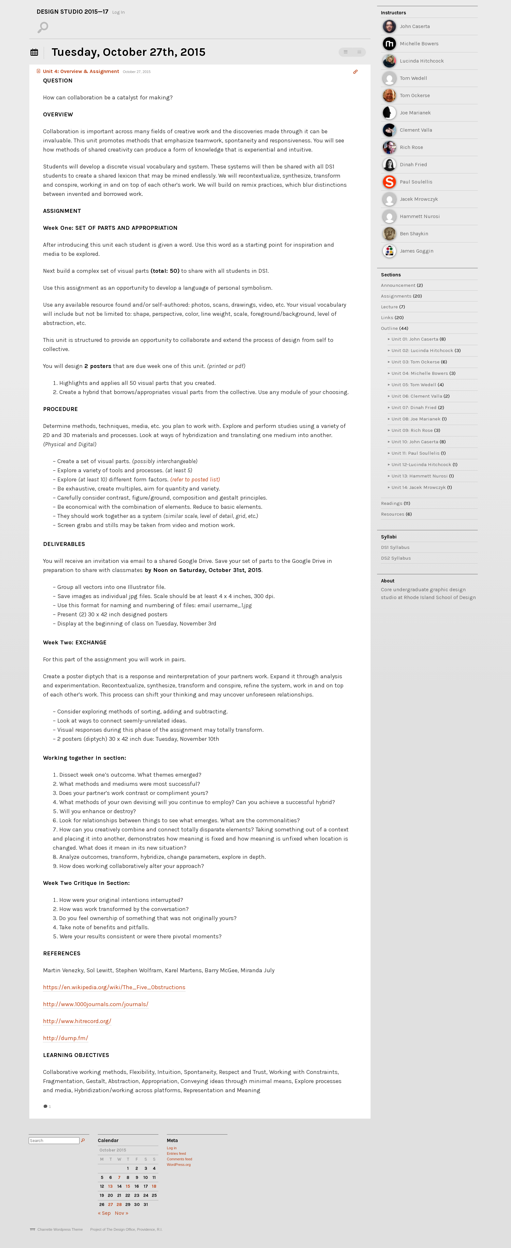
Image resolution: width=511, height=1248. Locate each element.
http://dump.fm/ (65, 1038)
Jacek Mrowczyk (419, 199)
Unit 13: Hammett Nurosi (420, 476)
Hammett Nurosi (420, 216)
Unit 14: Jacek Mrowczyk (419, 487)
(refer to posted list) (195, 479)
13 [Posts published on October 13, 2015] (110, 1186)
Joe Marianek (415, 113)
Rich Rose (411, 147)
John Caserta (415, 26)
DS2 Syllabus (396, 558)
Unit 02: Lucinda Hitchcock (422, 350)
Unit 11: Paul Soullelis (416, 453)
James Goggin (416, 251)
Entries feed (176, 1153)
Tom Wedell (413, 78)
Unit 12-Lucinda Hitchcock (421, 464)
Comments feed (179, 1159)
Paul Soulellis (416, 182)
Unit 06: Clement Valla (417, 396)
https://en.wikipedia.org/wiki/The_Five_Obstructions (114, 987)
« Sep (104, 1213)
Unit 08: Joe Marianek (416, 419)
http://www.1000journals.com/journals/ (96, 1004)
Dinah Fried (413, 164)
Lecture (389, 307)
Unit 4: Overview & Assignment (77, 71)
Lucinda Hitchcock (422, 61)
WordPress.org (179, 1165)
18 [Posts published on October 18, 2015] (154, 1186)
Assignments (396, 296)
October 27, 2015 (137, 72)
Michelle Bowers (419, 43)
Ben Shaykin (414, 233)
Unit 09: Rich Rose (412, 430)
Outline (389, 328)
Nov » (121, 1213)
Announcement (398, 285)
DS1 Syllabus (395, 547)
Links (387, 317)
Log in (172, 1148)
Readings (391, 503)
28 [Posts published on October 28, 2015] (119, 1204)
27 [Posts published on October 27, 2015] (110, 1204)
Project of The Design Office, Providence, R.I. (126, 1229)
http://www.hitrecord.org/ (77, 1021)
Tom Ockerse (415, 95)
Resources (392, 514)
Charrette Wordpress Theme (60, 1229)
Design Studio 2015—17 (72, 11)
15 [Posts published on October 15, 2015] (128, 1186)
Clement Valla (416, 130)
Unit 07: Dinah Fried (414, 407)
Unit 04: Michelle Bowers (420, 373)
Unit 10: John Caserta (415, 442)
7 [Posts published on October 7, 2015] (119, 1177)
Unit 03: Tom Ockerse (416, 362)
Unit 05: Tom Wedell (414, 385)
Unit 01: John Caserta (415, 339)
